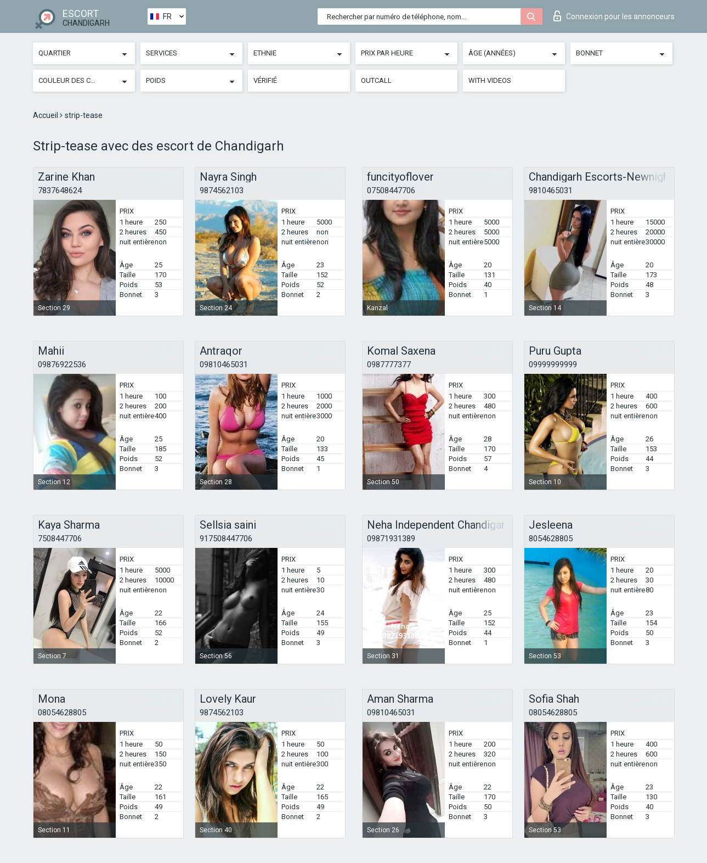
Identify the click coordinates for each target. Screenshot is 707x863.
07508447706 (391, 190)
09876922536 (62, 364)
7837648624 (60, 190)
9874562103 (222, 190)
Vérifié (265, 80)
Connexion (614, 16)
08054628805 (62, 713)
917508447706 (226, 538)
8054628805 (551, 538)
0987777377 (389, 364)
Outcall (376, 80)
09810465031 (224, 364)
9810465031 (551, 190)
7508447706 (60, 538)
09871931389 (391, 538)
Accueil (46, 115)
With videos (489, 80)
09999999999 (553, 364)
